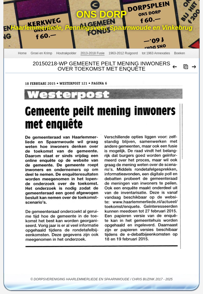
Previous (175, 68)
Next (194, 68)
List (185, 68)
